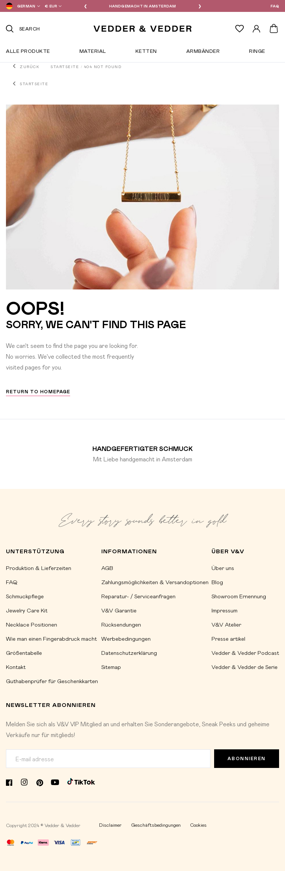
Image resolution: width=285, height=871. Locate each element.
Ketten (146, 52)
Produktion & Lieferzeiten (38, 567)
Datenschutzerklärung (129, 652)
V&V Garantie (119, 610)
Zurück (29, 66)
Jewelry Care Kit (27, 610)
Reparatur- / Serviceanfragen (138, 596)
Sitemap (111, 666)
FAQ (275, 6)
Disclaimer (110, 825)
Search (29, 28)
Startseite (64, 66)
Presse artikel (228, 638)
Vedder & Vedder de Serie (245, 666)
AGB (107, 567)
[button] (21, 6)
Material (92, 52)
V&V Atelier (226, 624)
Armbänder (203, 52)
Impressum (225, 610)
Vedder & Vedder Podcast (245, 652)
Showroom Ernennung (239, 596)
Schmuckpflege (25, 596)
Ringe (257, 52)
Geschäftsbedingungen (156, 825)
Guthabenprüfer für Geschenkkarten (52, 681)
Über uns (223, 567)
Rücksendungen (121, 624)
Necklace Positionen (31, 624)
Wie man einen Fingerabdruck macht (51, 638)
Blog (217, 582)
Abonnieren (246, 758)
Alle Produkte (28, 52)
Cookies (198, 825)
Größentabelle (24, 652)
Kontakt (16, 666)
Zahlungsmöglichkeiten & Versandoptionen (155, 582)
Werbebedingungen (126, 638)
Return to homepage (38, 391)
